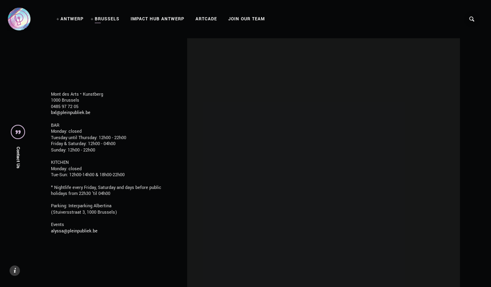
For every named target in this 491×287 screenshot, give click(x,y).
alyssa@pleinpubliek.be (74, 231)
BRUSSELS (107, 19)
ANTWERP (72, 19)
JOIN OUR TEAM (246, 19)
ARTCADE (206, 19)
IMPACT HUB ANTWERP (157, 19)
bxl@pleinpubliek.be (70, 113)
